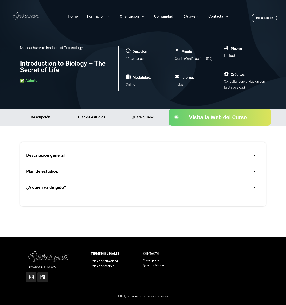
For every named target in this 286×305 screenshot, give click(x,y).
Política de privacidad (104, 261)
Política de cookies (102, 266)
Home (73, 16)
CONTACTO (151, 253)
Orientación (129, 16)
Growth (191, 16)
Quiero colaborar (153, 265)
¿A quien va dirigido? (46, 187)
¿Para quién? (143, 117)
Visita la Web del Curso (218, 117)
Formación (96, 16)
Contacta (215, 16)
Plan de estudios (91, 117)
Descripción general (45, 155)
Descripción (40, 117)
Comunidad (163, 16)
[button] (143, 156)
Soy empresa (151, 260)
